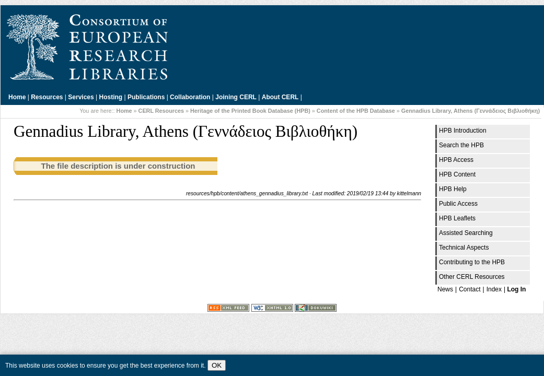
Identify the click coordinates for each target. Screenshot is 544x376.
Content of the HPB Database (356, 111)
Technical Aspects (464, 247)
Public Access (458, 203)
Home (17, 97)
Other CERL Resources (472, 276)
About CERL (280, 97)
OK (217, 365)
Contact (469, 289)
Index (494, 289)
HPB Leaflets (457, 218)
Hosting (111, 97)
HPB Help (453, 189)
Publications (146, 97)
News (445, 289)
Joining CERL (236, 97)
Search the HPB (461, 145)
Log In (516, 289)
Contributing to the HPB (472, 262)
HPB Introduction (463, 130)
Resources (47, 97)
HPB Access (456, 159)
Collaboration (190, 97)
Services (81, 97)
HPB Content (457, 174)
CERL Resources (161, 111)
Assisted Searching (466, 233)
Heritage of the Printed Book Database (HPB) (250, 111)
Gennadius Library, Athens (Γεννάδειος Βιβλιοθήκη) (470, 111)
